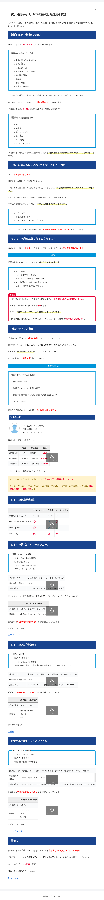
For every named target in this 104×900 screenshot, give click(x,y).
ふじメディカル (15, 831)
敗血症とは (53, 255)
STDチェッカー (15, 635)
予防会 (11, 731)
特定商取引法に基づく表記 (52, 896)
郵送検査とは (53, 366)
